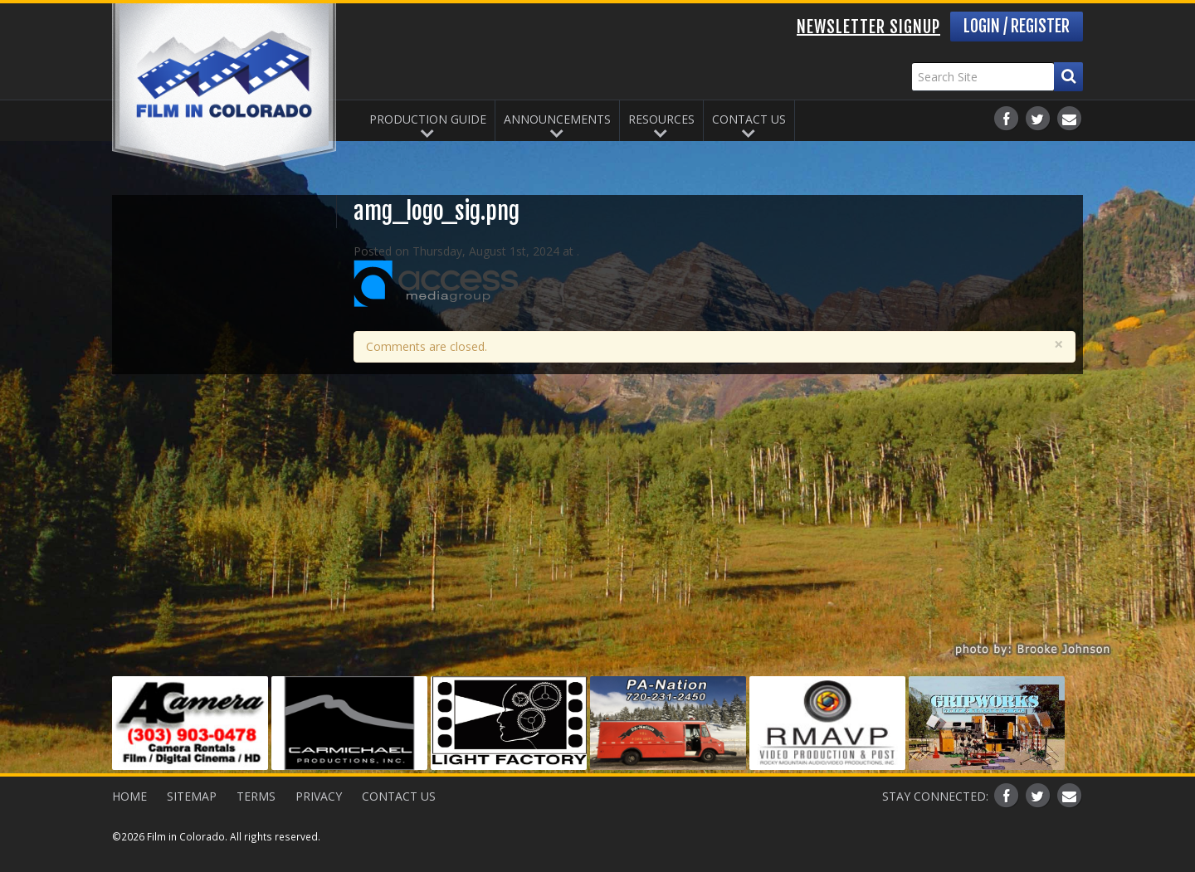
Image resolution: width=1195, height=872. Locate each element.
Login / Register (1016, 26)
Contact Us (749, 119)
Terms (256, 796)
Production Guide (427, 119)
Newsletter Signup (868, 27)
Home (129, 796)
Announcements (557, 119)
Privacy (318, 796)
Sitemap (192, 796)
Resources (661, 119)
